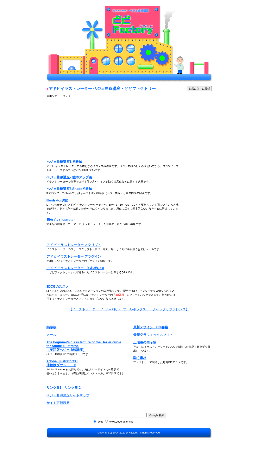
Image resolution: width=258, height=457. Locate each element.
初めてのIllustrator (60, 219)
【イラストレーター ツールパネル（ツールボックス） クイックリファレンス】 (129, 309)
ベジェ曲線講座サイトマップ (67, 395)
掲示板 (51, 327)
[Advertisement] (81, 127)
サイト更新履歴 (58, 403)
